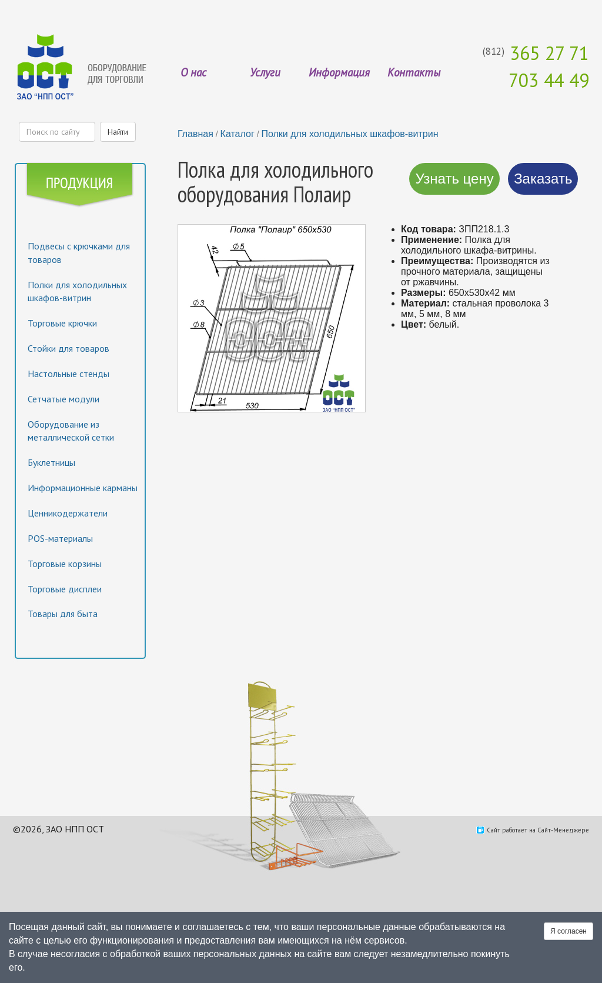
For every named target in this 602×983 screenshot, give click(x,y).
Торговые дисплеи (65, 589)
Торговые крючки (62, 323)
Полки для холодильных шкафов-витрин (349, 134)
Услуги (265, 72)
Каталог (237, 134)
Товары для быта (63, 613)
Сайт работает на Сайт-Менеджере (538, 830)
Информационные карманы (83, 488)
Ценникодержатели (68, 513)
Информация (339, 72)
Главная (195, 134)
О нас (193, 72)
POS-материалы (60, 538)
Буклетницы (51, 462)
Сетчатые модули (63, 399)
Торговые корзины (65, 563)
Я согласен (568, 931)
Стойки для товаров (68, 348)
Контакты (413, 72)
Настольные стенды (68, 373)
